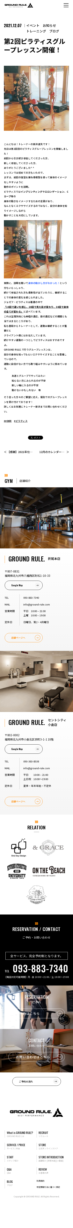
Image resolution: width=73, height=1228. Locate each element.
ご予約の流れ (26, 1081)
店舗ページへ (18, 637)
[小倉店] (59, 1160)
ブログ (54, 31)
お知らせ (49, 25)
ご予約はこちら (28, 1013)
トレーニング (36, 31)
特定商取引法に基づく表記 (48, 1187)
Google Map (17, 585)
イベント (33, 25)
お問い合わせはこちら (33, 1057)
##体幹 (8, 421)
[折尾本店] (51, 1160)
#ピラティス (20, 421)
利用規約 (40, 1180)
